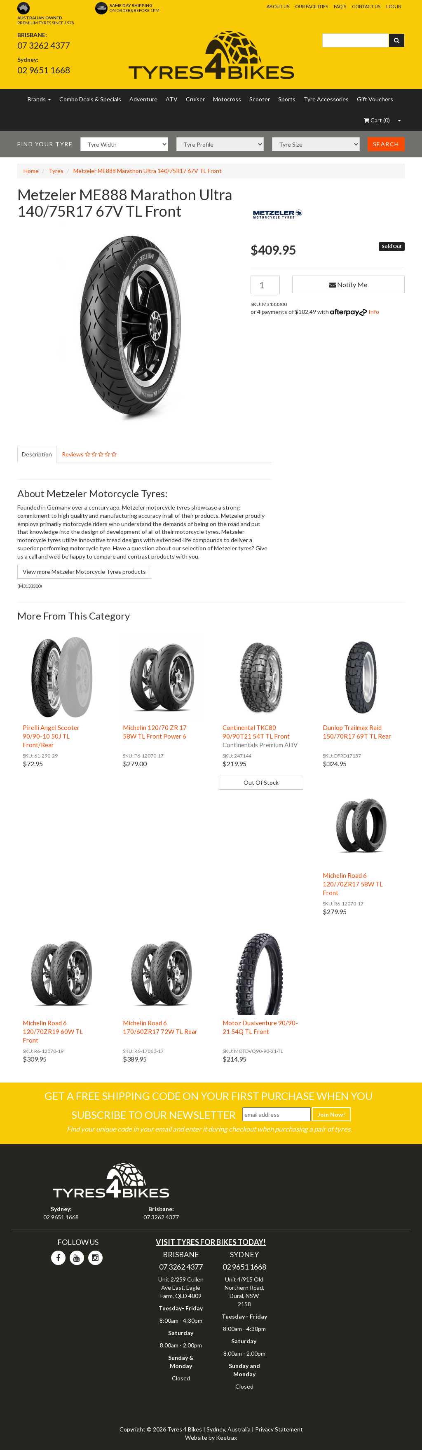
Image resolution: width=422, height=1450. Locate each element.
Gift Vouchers (375, 99)
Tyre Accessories (326, 99)
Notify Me (348, 284)
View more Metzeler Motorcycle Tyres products (84, 571)
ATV (172, 99)
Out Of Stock (261, 782)
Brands (39, 99)
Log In (393, 6)
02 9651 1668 (43, 70)
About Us (278, 6)
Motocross (227, 99)
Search (386, 143)
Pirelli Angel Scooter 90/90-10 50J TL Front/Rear (51, 736)
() (377, 120)
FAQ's (340, 6)
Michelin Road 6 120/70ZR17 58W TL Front (353, 884)
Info (373, 311)
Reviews (89, 454)
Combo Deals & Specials (90, 99)
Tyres (56, 170)
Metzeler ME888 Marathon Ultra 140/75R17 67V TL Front (147, 170)
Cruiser (195, 99)
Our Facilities (311, 6)
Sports (286, 99)
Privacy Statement (279, 1429)
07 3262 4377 (43, 45)
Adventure (143, 99)
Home (31, 170)
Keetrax (226, 1437)
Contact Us (366, 6)
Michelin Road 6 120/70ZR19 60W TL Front (53, 1031)
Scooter (259, 99)
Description (37, 454)
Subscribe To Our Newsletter (153, 1115)
